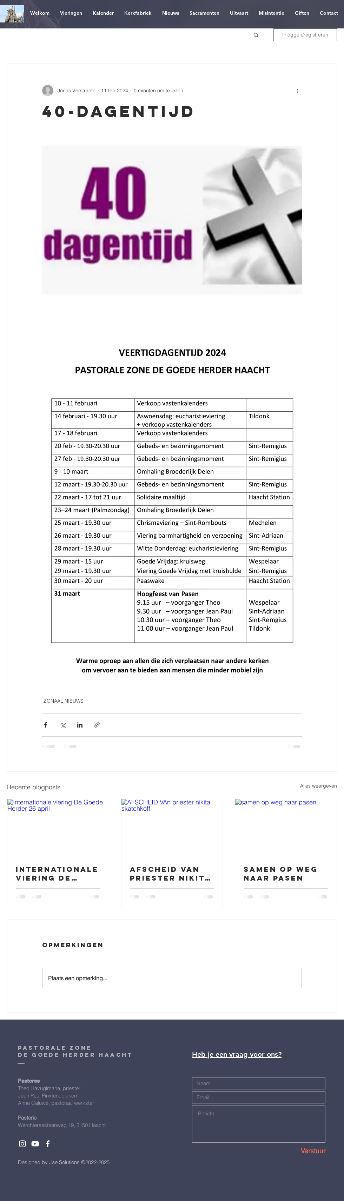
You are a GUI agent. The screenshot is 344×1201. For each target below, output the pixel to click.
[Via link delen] (97, 725)
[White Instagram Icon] (22, 1143)
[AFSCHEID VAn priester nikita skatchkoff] (172, 827)
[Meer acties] (297, 90)
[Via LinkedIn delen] (80, 725)
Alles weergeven (318, 786)
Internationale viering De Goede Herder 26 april (57, 873)
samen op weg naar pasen (281, 873)
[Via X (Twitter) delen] (62, 725)
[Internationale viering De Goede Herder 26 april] (58, 827)
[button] (256, 35)
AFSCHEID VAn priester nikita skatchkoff (170, 873)
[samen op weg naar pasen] (286, 827)
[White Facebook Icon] (47, 1143)
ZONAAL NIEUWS (64, 701)
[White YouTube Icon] (35, 1143)
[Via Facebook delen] (45, 725)
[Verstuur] (300, 1151)
